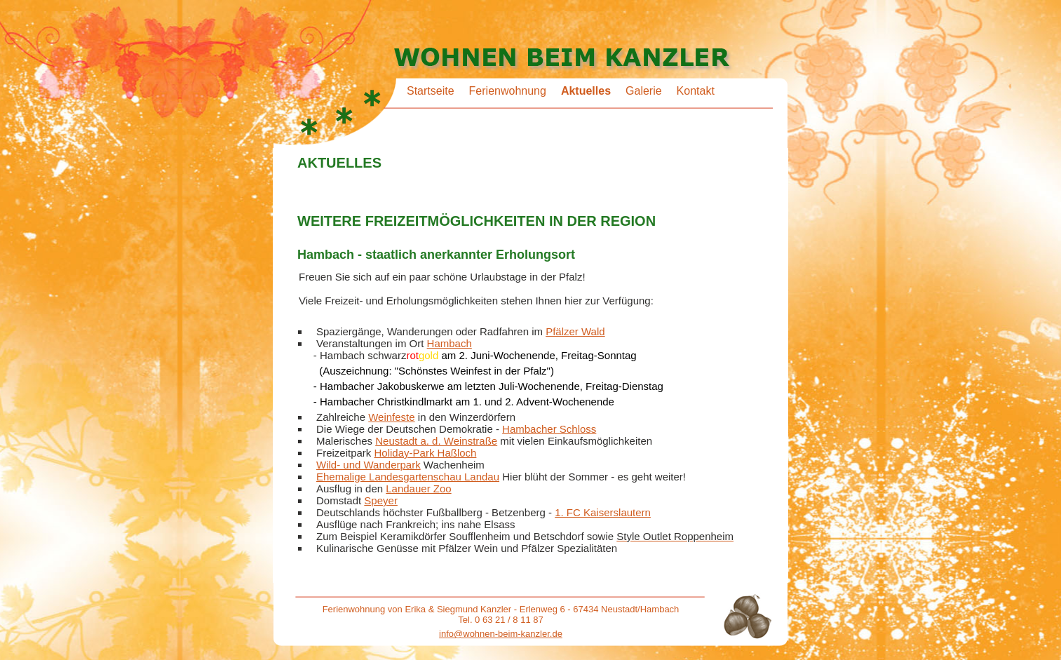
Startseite (430, 91)
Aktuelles (586, 91)
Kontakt (696, 91)
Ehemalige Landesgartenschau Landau (407, 477)
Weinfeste (391, 417)
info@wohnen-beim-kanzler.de (500, 633)
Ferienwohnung (507, 91)
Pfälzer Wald (575, 331)
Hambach (449, 343)
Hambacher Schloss (549, 429)
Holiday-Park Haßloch (425, 453)
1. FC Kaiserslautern (603, 512)
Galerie (644, 91)
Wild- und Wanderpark (368, 465)
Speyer (381, 500)
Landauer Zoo (418, 488)
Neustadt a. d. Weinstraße (436, 441)
